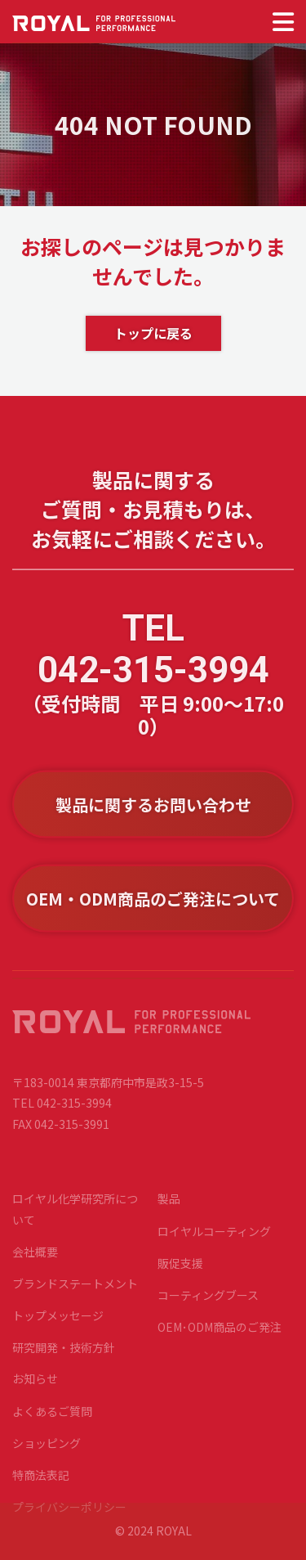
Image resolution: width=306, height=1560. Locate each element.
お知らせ (35, 1386)
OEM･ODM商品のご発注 (219, 1335)
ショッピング (46, 1451)
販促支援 (180, 1271)
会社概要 (35, 1260)
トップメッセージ (58, 1323)
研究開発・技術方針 (63, 1355)
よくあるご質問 (52, 1418)
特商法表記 (40, 1483)
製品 (168, 1206)
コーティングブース (208, 1303)
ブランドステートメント (75, 1292)
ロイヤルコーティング (214, 1238)
